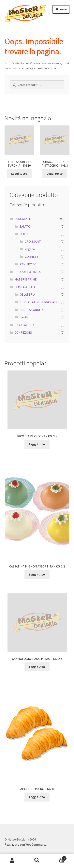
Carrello (58, 857)
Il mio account (12, 860)
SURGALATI (22, 219)
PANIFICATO (28, 264)
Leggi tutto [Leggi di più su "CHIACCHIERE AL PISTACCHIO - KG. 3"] (55, 173)
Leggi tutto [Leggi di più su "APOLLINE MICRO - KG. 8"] (37, 797)
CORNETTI (32, 257)
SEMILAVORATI (25, 287)
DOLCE (24, 234)
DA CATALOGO (24, 325)
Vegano (30, 249)
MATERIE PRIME (26, 279)
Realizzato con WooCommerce (25, 844)
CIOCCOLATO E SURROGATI (38, 302)
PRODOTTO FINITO (28, 272)
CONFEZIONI (23, 332)
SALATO (25, 226)
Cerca (37, 860)
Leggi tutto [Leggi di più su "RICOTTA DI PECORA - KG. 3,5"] (37, 444)
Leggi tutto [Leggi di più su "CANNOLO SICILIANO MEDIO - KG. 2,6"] (37, 667)
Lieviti (24, 317)
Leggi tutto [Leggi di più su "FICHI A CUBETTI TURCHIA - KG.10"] (19, 173)
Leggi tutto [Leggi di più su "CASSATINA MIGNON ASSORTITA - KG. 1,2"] (37, 574)
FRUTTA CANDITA (32, 310)
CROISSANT (33, 241)
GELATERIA (27, 294)
